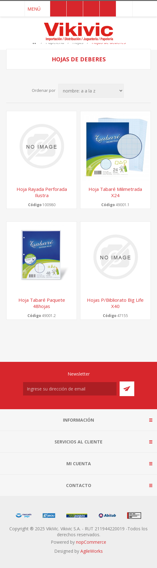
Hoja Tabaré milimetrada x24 (115, 192)
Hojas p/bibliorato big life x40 (115, 303)
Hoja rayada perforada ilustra (42, 192)
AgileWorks (91, 551)
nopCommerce (91, 542)
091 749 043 (124, 9)
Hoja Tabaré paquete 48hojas (41, 303)
